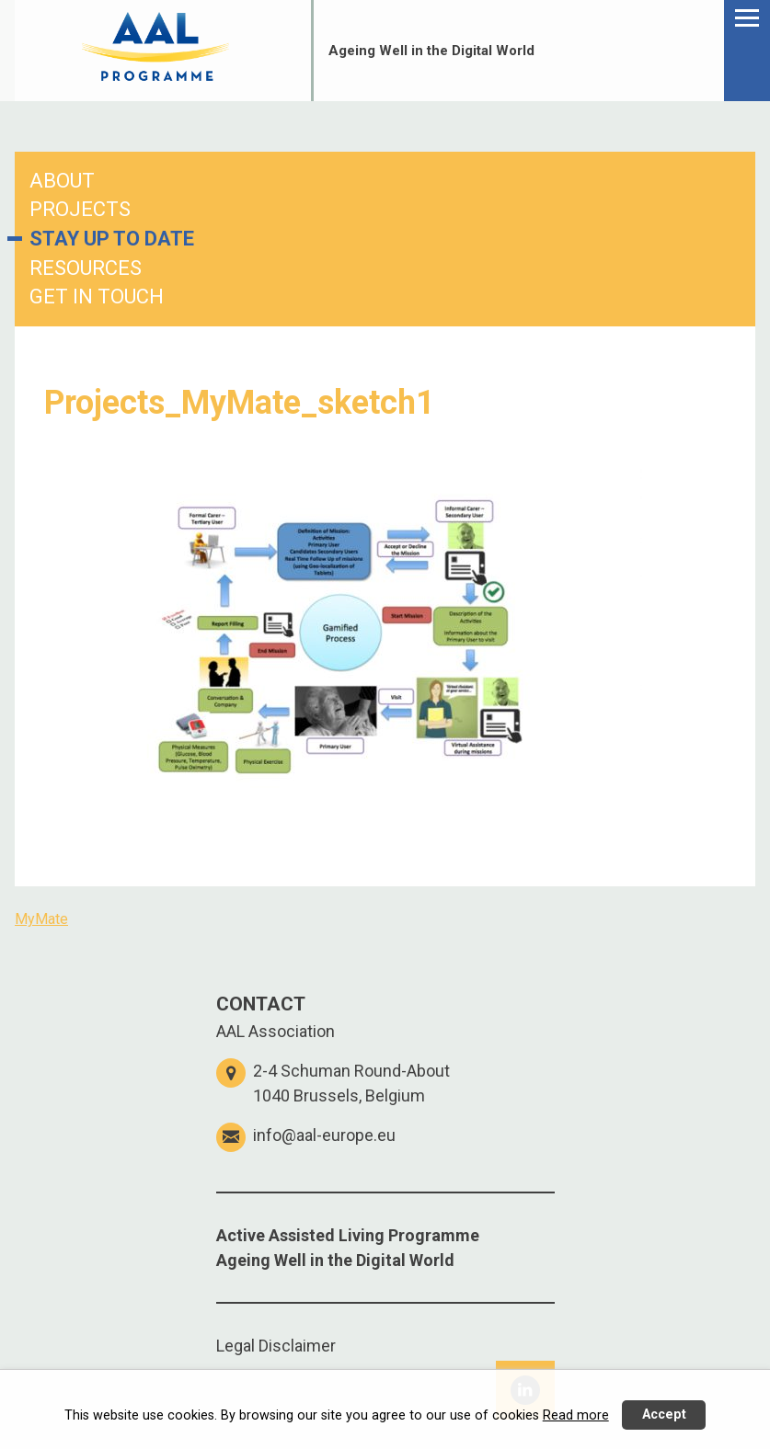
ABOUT (62, 180)
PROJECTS (80, 209)
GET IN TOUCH (96, 296)
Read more (576, 1415)
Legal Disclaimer (276, 1345)
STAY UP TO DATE (111, 238)
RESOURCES (85, 268)
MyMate (41, 919)
